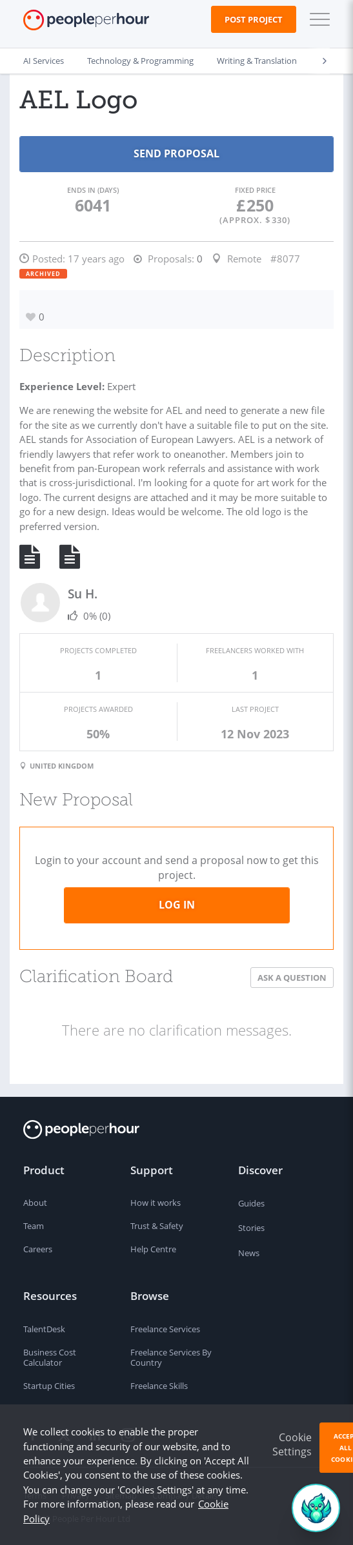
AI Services (43, 60)
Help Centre (153, 1249)
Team (33, 1226)
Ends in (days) (93, 190)
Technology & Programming (140, 60)
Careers (37, 1249)
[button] (317, 19)
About (35, 1202)
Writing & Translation (257, 60)
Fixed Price (255, 190)
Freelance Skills (159, 1386)
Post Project (254, 19)
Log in (177, 905)
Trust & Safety (156, 1226)
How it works (155, 1202)
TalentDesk (44, 1329)
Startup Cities (49, 1386)
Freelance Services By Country (171, 1357)
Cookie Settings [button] (292, 1444)
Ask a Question (292, 977)
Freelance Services (165, 1329)
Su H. (82, 594)
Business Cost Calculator (49, 1357)
